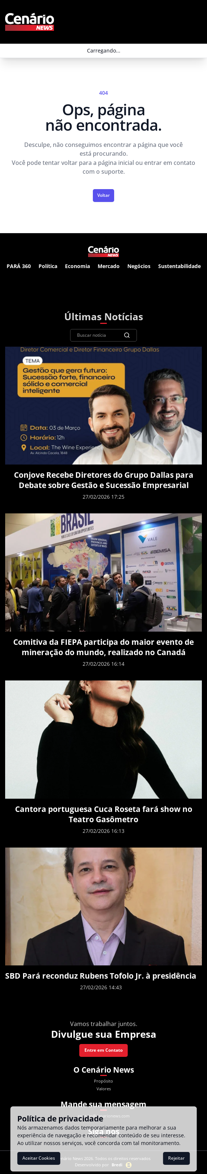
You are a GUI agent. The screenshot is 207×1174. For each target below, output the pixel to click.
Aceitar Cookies (38, 1158)
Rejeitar (176, 1158)
